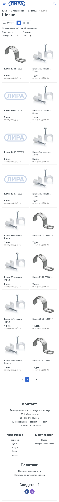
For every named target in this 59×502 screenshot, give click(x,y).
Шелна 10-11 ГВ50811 (14, 69)
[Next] (36, 379)
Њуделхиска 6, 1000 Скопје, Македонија (31, 410)
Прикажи (27, 32)
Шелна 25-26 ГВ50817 (42, 319)
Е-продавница (17, 11)
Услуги (15, 447)
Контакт (15, 455)
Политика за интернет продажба (29, 475)
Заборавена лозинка (44, 444)
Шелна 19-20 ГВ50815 (42, 235)
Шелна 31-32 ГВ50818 (42, 360)
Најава (44, 440)
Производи (15, 440)
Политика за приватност (29, 471)
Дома (4, 11)
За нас (15, 451)
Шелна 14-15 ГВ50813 (14, 152)
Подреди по (7, 32)
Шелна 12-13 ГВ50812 (14, 110)
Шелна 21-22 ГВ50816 (42, 277)
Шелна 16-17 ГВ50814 (14, 194)
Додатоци (32, 11)
